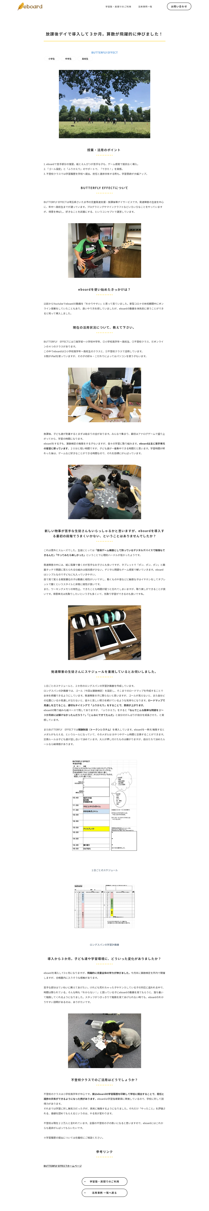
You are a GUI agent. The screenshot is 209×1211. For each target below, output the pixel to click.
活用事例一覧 (145, 6)
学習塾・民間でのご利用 (118, 6)
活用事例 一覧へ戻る (104, 1194)
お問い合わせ (179, 6)
